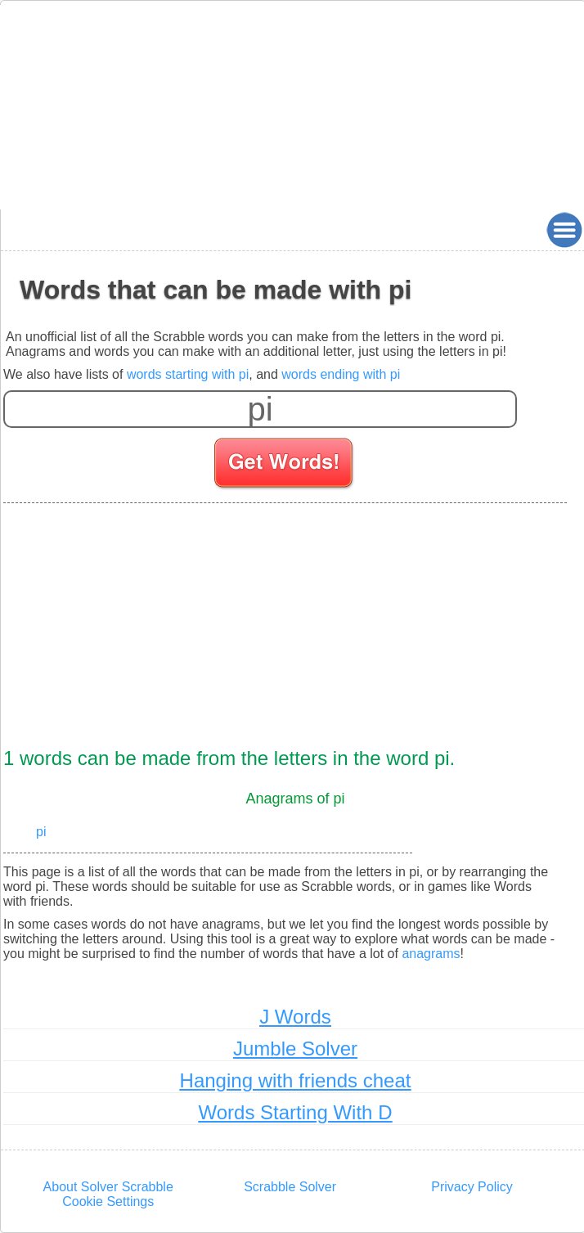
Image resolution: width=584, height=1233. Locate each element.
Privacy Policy (472, 1187)
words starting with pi (188, 374)
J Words (295, 1017)
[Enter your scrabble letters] (260, 409)
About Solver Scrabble (108, 1187)
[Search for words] (285, 465)
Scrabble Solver (290, 1187)
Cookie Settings (108, 1201)
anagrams (431, 954)
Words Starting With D (296, 1112)
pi (41, 832)
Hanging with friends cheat (295, 1080)
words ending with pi (340, 374)
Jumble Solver (295, 1048)
